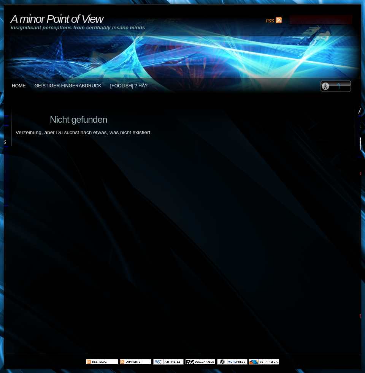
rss (270, 20)
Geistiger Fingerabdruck (68, 86)
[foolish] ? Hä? (129, 86)
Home (19, 86)
